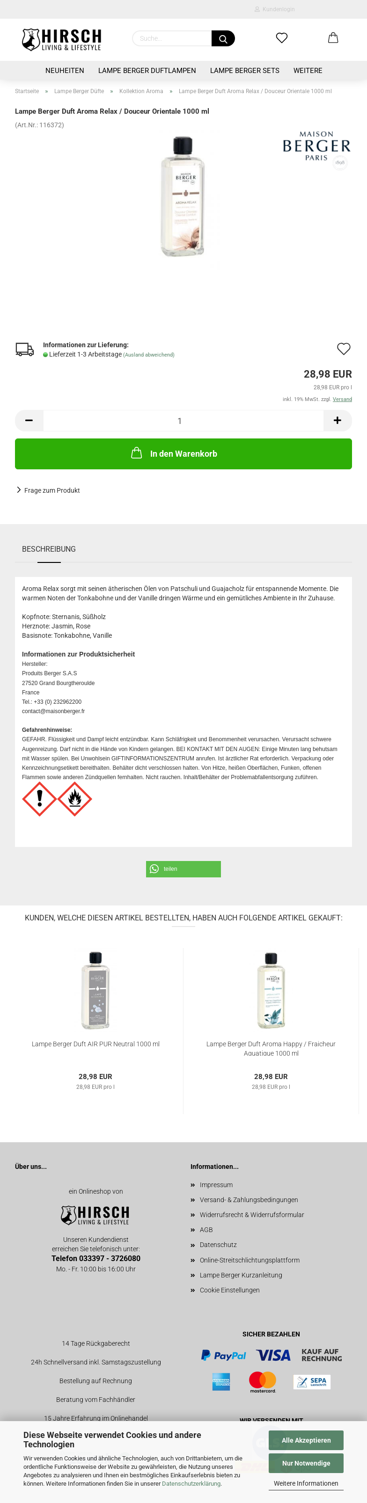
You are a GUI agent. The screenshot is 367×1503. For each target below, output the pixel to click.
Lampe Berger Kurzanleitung (241, 1275)
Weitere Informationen (306, 1483)
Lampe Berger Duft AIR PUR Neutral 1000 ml (96, 1044)
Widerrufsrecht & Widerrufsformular (252, 1214)
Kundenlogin (275, 9)
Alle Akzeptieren (306, 1440)
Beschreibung (49, 549)
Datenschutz (218, 1244)
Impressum (216, 1185)
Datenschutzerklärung (191, 1483)
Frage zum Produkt (52, 490)
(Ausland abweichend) (149, 355)
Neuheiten (64, 70)
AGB (206, 1229)
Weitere (308, 70)
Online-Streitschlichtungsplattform (250, 1260)
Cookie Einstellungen (230, 1290)
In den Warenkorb (173, 452)
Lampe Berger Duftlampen (147, 70)
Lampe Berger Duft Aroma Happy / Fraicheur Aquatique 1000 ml (271, 1048)
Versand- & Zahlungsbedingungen (249, 1200)
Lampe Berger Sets (244, 70)
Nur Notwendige (306, 1463)
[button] (183, 869)
